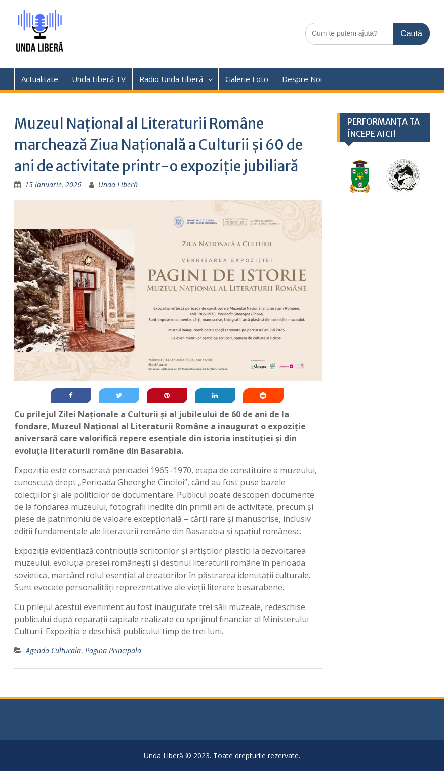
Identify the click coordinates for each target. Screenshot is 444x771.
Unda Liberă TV (99, 79)
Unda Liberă (118, 184)
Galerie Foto (246, 79)
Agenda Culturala (53, 650)
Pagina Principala (113, 650)
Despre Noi (302, 79)
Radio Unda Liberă (171, 79)
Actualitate (39, 79)
